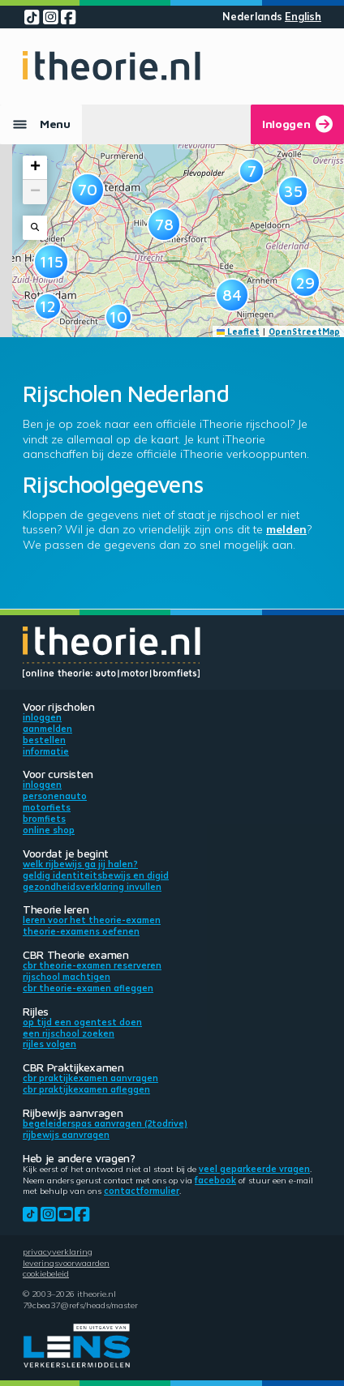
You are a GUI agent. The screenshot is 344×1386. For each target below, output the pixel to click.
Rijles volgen (49, 1044)
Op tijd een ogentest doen (82, 1022)
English (303, 16)
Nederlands (252, 16)
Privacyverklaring (57, 1251)
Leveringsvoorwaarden (66, 1262)
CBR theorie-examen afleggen (88, 988)
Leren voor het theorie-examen (92, 920)
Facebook (215, 1180)
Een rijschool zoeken (68, 1033)
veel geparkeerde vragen (254, 1168)
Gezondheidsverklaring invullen (92, 886)
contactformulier (141, 1190)
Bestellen (44, 740)
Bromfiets (44, 818)
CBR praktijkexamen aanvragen (90, 1078)
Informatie (46, 751)
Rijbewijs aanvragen (66, 1134)
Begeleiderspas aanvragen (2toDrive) (105, 1123)
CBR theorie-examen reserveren (92, 965)
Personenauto (55, 796)
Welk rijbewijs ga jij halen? (80, 864)
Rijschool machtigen (66, 976)
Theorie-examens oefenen (81, 931)
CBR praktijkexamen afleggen (86, 1089)
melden (286, 529)
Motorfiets (47, 807)
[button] (48, 306)
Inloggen (42, 717)
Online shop (49, 830)
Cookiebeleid (46, 1273)
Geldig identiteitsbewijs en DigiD (96, 875)
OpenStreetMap (304, 331)
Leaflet (238, 331)
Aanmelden (47, 728)
